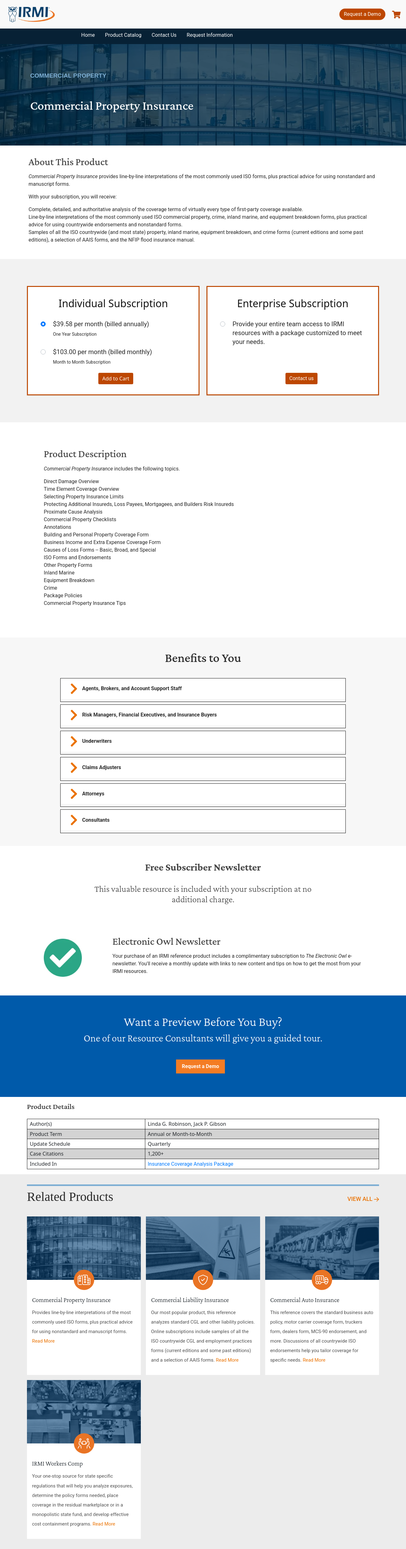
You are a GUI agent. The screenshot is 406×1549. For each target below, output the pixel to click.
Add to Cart (115, 378)
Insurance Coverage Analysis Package (190, 1164)
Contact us (301, 378)
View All (363, 1199)
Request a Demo (362, 14)
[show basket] (396, 14)
